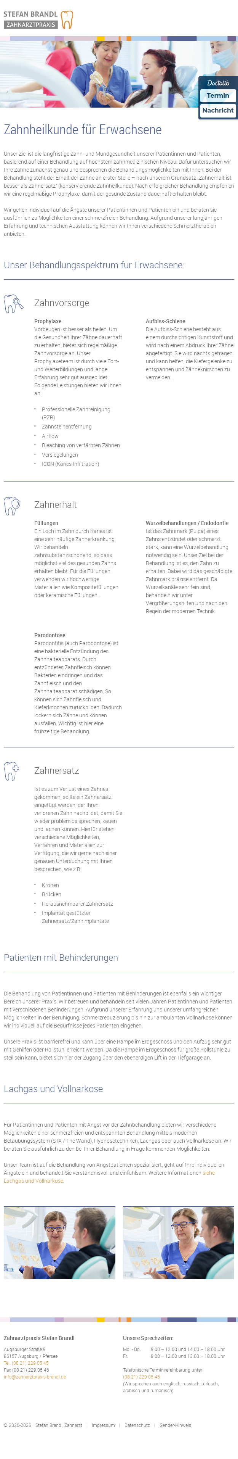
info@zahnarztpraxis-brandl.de (35, 1377)
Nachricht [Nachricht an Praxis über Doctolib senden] (218, 110)
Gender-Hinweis (175, 1425)
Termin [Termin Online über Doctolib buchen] (218, 95)
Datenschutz (137, 1425)
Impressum (103, 1425)
